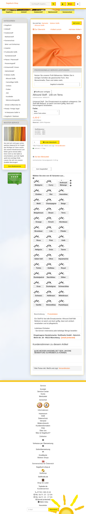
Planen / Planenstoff (11, 59)
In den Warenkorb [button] (50, 142)
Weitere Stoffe (9, 75)
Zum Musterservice (14, 166)
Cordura (8, 86)
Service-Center (43, 391)
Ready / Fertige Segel (11, 108)
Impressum (43, 413)
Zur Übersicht (40, 29)
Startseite (45, 23)
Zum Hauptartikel (42, 169)
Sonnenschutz (67, 12)
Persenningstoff (9, 63)
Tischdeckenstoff (10, 56)
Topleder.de (43, 486)
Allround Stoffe (10, 78)
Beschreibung (39, 314)
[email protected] (68, 338)
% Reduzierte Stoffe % (12, 112)
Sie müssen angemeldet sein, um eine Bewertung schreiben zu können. (52, 352)
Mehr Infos (44, 502)
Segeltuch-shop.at (43, 467)
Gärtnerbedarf (9, 71)
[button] (78, 4)
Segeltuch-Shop (12, 3)
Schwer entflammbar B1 (12, 105)
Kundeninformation (43, 426)
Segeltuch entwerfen (57, 84)
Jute (7, 93)
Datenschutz (43, 418)
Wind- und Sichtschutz (12, 44)
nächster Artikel (75, 29)
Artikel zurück (56, 29)
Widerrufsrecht (43, 423)
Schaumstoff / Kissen (11, 67)
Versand (43, 421)
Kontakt (43, 389)
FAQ (43, 428)
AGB (43, 416)
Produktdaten (53, 314)
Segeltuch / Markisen (11, 116)
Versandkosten (60, 146)
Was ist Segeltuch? (43, 433)
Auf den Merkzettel (42, 157)
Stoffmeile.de (43, 477)
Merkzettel (43, 396)
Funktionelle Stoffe (10, 52)
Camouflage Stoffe (11, 82)
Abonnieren (53, 509)
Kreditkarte (43, 455)
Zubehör (7, 48)
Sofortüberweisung (43, 449)
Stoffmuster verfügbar (42, 92)
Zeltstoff (23, 12)
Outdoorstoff (38, 12)
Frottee (8, 89)
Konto (43, 394)
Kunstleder (9, 96)
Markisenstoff (52, 12)
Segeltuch (9, 12)
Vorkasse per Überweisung (43, 443)
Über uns (43, 430)
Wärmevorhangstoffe (12, 100)
